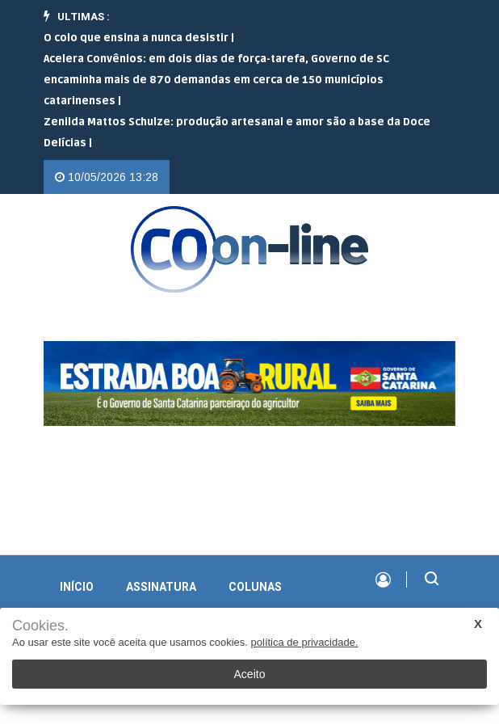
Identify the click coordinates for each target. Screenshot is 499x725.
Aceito (250, 674)
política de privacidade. (305, 642)
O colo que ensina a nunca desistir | (139, 38)
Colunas (255, 587)
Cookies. (40, 626)
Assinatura (161, 587)
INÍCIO (77, 587)
